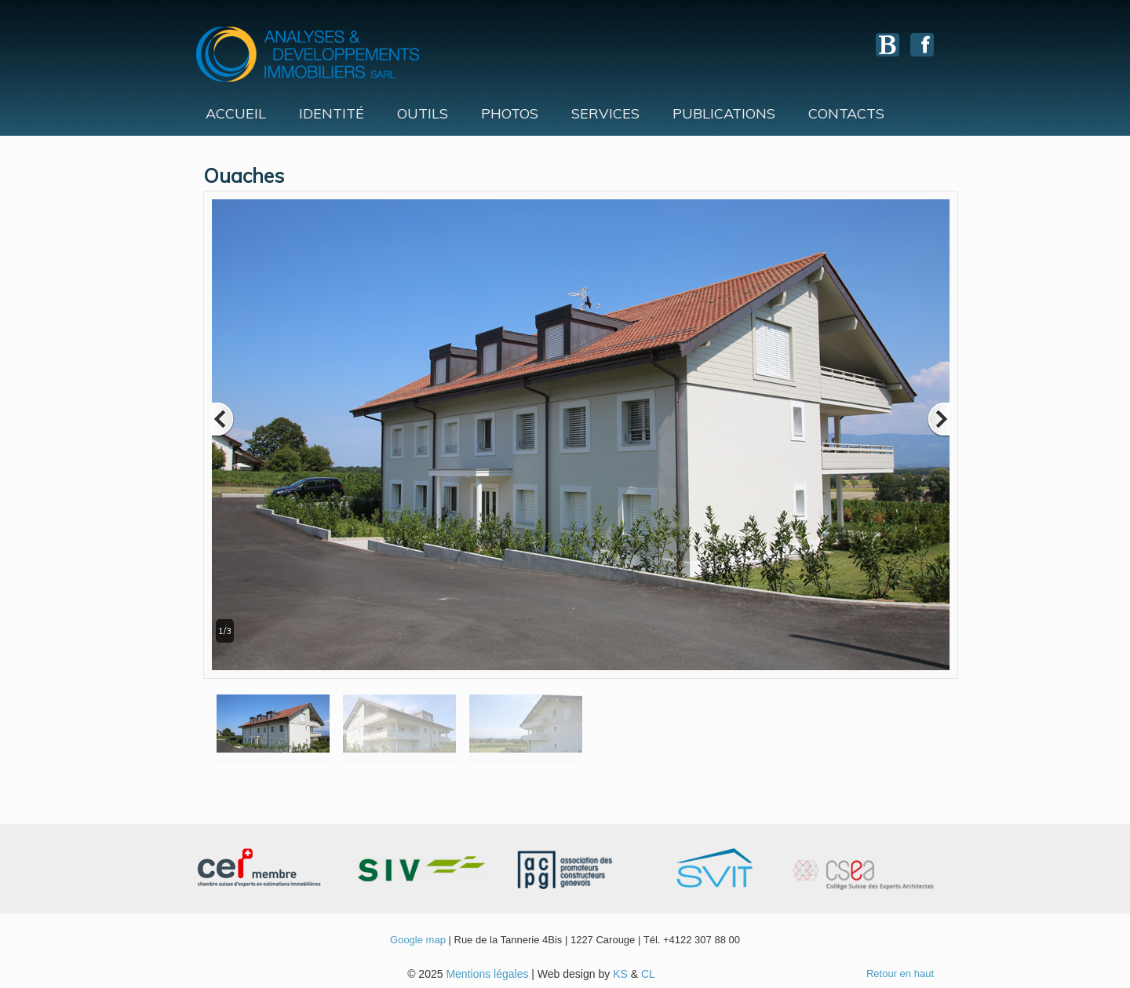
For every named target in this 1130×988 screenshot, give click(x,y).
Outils (422, 113)
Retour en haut (900, 973)
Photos (509, 113)
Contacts (846, 113)
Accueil (236, 113)
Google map (418, 940)
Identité (331, 113)
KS (620, 974)
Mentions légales (487, 974)
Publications (724, 113)
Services (605, 113)
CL (648, 974)
